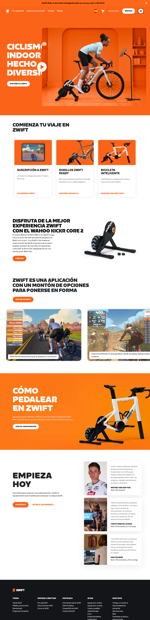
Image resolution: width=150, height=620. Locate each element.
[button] (146, 3)
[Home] (7, 11)
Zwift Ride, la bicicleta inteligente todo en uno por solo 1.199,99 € (73, 3)
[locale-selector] (95, 11)
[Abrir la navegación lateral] (141, 11)
